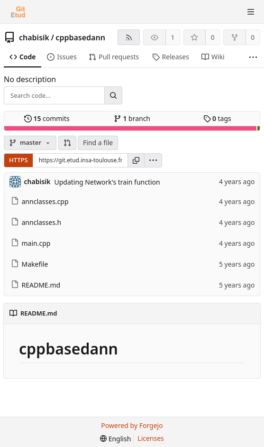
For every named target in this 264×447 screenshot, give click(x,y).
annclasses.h (36, 222)
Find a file (98, 142)
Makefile (29, 264)
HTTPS (18, 160)
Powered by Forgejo (132, 425)
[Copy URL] (136, 160)
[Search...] (113, 95)
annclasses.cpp (40, 201)
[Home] (18, 11)
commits (47, 118)
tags (217, 118)
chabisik (34, 37)
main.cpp (31, 243)
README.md (36, 284)
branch (132, 118)
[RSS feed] (129, 37)
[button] (67, 143)
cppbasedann (80, 37)
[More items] (253, 57)
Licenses (150, 438)
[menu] (153, 160)
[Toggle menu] (250, 11)
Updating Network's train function (107, 181)
